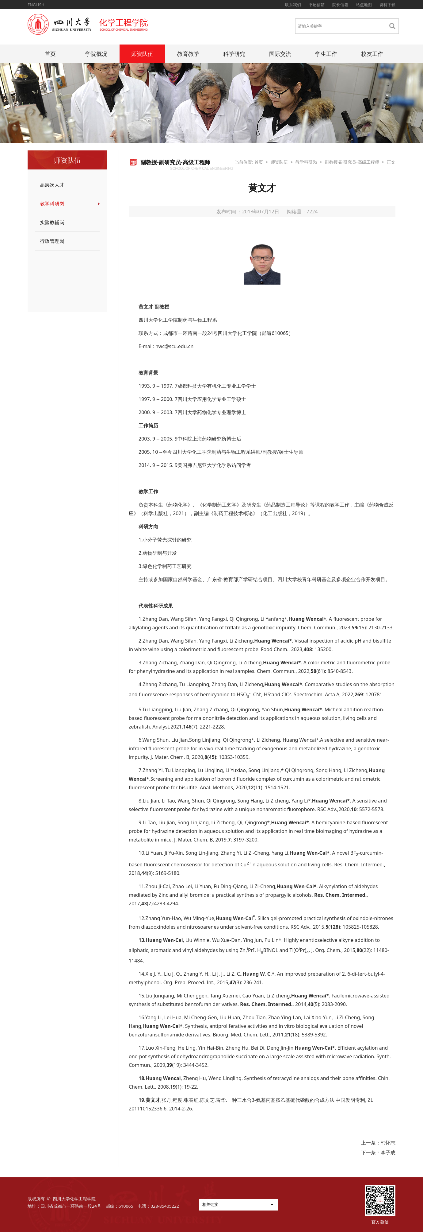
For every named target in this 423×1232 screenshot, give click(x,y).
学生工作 (326, 53)
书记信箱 (317, 4)
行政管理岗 (52, 241)
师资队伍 (142, 53)
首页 (50, 53)
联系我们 (293, 4)
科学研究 (234, 53)
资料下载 (387, 4)
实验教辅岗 (52, 222)
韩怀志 (388, 1142)
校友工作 (372, 53)
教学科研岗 (52, 203)
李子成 (388, 1152)
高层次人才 (52, 184)
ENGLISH (36, 4)
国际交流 (280, 53)
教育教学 (188, 53)
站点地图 (364, 4)
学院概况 (96, 53)
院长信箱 (340, 4)
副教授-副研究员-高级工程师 (352, 162)
